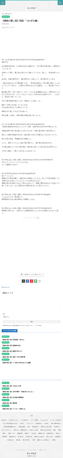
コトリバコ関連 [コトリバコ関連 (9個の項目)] (34, 420)
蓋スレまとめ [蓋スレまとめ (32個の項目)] (49, 436)
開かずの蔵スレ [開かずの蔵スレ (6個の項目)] (26, 439)
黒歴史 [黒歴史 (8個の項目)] (54, 439)
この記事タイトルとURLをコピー (31, 274)
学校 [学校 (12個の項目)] (29, 426)
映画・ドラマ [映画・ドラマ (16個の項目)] (12, 433)
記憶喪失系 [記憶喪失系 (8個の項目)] (57, 436)
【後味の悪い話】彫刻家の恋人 (12, 345)
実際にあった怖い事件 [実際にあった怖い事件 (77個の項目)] (46, 426)
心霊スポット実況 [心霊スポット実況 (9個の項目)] (34, 429)
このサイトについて (21, 450)
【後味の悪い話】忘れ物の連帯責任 (13, 397)
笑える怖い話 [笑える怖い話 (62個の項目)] (29, 436)
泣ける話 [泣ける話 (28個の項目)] (34, 433)
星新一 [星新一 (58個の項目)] (4, 433)
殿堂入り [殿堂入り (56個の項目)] (27, 433)
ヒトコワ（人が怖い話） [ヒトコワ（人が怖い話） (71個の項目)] (56, 420)
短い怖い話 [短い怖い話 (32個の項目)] (20, 436)
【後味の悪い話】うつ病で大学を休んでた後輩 (17, 362)
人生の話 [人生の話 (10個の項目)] (46, 423)
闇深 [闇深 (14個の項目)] (34, 439)
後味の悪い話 (6, 287)
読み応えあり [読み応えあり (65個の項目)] (10, 439)
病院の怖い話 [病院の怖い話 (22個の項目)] (12, 436)
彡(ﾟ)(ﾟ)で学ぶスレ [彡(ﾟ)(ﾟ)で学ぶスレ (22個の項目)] (6, 429)
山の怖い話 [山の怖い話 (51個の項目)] (56, 426)
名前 (4, 314)
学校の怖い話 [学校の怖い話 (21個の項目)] (35, 426)
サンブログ (31, 8)
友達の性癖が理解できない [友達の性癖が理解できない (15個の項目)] (10, 426)
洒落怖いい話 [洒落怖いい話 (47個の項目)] (41, 433)
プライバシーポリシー (32, 450)
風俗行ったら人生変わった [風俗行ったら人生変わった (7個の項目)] (43, 439)
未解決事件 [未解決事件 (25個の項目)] (20, 433)
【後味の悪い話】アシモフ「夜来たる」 (15, 408)
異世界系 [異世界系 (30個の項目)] (5, 436)
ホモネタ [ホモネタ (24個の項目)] (22, 423)
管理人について (42, 450)
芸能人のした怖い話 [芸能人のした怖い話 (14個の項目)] (39, 436)
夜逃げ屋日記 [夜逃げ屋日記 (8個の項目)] (22, 426)
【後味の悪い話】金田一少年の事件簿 (14, 357)
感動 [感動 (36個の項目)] (54, 429)
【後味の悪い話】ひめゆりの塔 (12, 386)
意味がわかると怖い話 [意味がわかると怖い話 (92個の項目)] (45, 429)
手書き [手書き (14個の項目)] (59, 429)
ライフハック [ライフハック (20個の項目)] (30, 423)
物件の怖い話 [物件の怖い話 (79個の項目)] (50, 433)
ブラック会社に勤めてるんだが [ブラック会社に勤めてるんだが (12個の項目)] (10, 423)
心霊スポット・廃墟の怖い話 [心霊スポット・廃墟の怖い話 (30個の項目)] (20, 429)
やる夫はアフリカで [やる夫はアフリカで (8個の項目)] (13, 420)
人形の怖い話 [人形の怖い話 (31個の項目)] (38, 423)
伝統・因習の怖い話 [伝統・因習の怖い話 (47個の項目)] (55, 423)
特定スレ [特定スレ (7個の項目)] (58, 433)
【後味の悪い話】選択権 (10, 403)
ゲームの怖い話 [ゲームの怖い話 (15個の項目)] (24, 420)
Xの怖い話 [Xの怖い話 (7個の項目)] (3, 420)
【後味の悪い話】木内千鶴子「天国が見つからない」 (19, 391)
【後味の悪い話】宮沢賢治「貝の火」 (14, 339)
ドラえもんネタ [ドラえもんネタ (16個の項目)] (44, 420)
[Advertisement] (15, 40)
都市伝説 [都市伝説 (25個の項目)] (18, 439)
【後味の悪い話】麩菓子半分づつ (13, 351)
